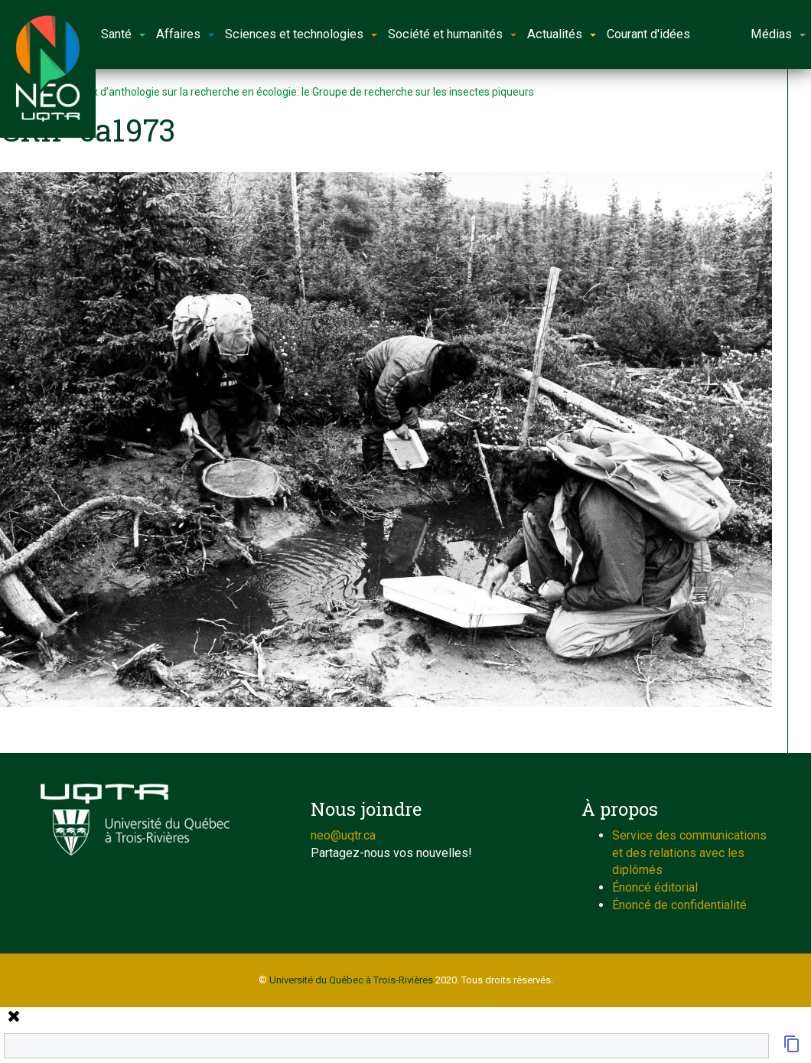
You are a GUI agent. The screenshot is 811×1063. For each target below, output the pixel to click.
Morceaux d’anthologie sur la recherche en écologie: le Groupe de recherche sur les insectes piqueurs (292, 92)
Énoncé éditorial (655, 887)
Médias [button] (778, 34)
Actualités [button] (561, 34)
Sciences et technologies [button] (301, 34)
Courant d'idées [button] (648, 34)
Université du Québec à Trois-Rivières (351, 980)
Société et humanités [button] (452, 34)
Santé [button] (123, 34)
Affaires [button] (185, 34)
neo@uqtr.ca (343, 835)
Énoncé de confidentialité (679, 905)
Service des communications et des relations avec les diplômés (689, 853)
